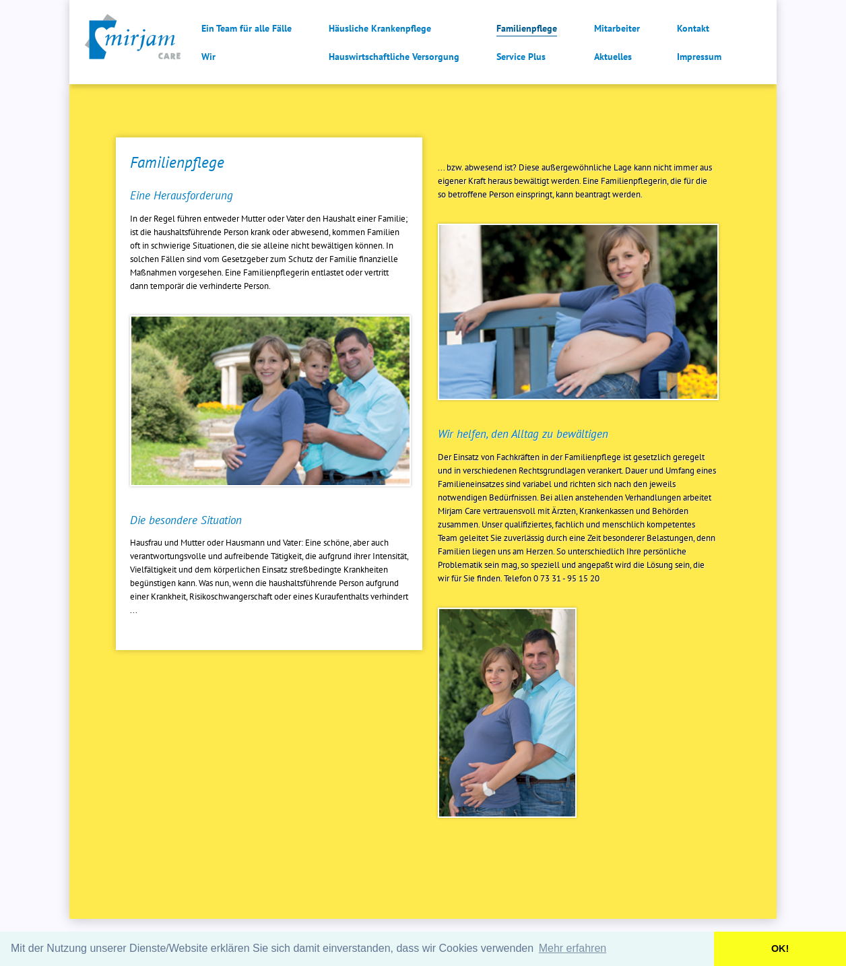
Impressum (699, 57)
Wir (208, 57)
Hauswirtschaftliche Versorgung (394, 57)
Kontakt (693, 28)
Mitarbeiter (617, 28)
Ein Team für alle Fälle (246, 28)
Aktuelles (613, 57)
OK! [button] (780, 948)
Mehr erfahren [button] (573, 948)
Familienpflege (526, 28)
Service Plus (521, 57)
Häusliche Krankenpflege (380, 28)
